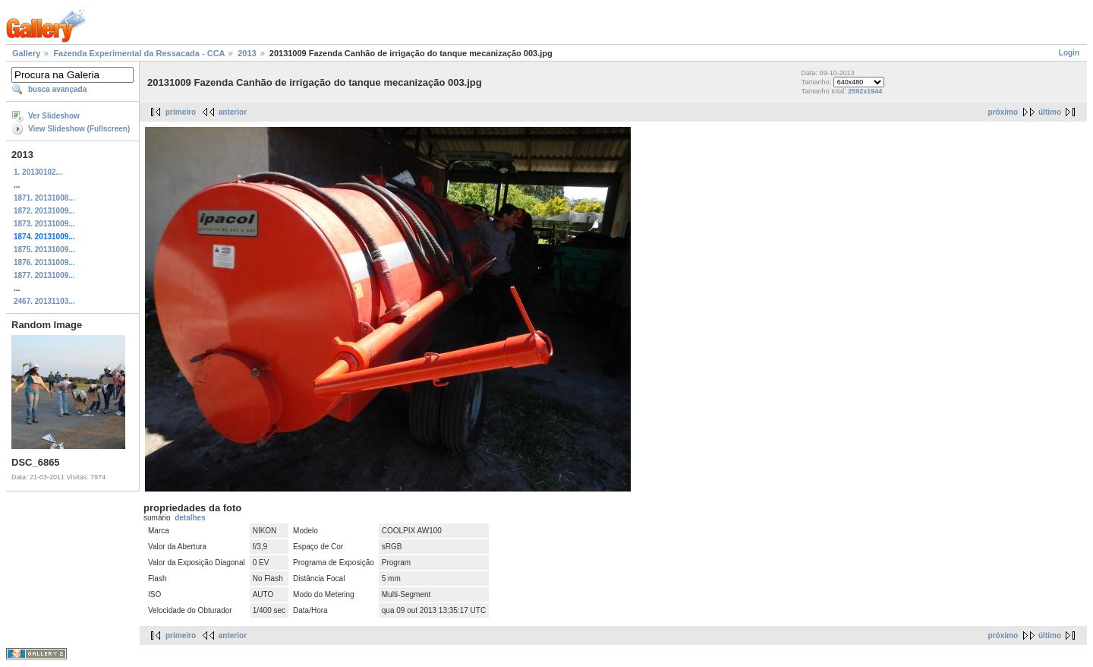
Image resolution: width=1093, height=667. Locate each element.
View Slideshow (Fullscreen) (79, 129)
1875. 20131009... (44, 249)
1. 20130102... (38, 172)
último (1049, 112)
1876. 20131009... (44, 262)
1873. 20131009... (44, 224)
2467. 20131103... (44, 301)
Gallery (26, 53)
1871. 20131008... (44, 198)
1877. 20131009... (44, 275)
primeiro (180, 112)
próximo (1003, 112)
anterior (233, 112)
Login (1069, 53)
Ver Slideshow (54, 116)
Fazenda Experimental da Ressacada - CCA (139, 53)
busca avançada (57, 89)
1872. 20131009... (44, 211)
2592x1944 (865, 91)
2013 (247, 53)
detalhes (190, 518)
